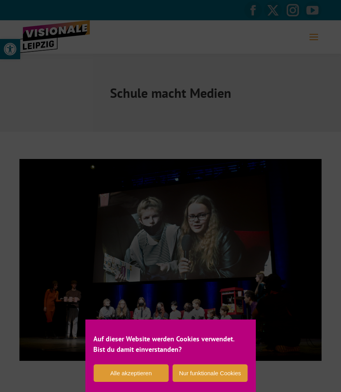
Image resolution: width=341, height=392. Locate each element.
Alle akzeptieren (131, 373)
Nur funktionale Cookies (210, 373)
